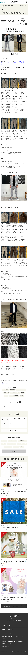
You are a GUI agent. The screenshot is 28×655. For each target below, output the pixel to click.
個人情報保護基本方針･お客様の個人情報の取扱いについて (12, 642)
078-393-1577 (14, 427)
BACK (3, 406)
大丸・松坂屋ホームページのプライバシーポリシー (13, 637)
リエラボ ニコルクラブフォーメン (11, 5)
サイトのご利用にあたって (9, 629)
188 (13, 402)
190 (20, 402)
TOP (2, 5)
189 (16, 402)
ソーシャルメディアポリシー (9, 633)
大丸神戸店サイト (6, 625)
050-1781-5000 (15, 622)
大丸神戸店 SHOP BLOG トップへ (15, 606)
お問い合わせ (5, 646)
